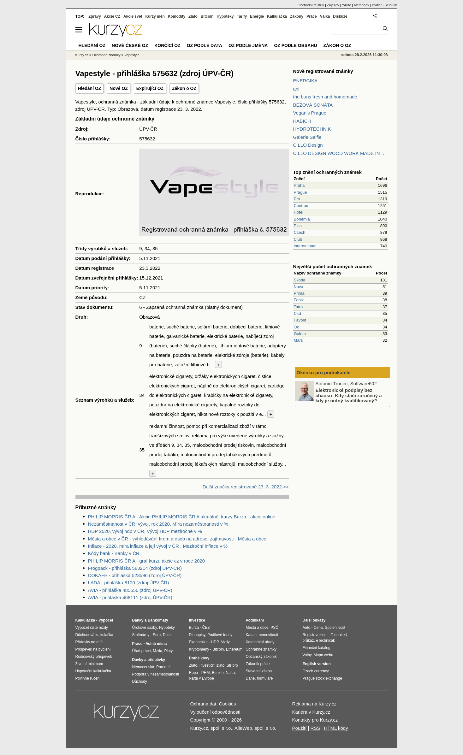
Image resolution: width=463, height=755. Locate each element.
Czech (300, 232)
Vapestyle (131, 55)
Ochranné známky (106, 55)
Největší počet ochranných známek (332, 266)
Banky (138, 620)
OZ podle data (204, 45)
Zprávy (94, 16)
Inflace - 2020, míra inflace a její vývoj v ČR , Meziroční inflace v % (158, 546)
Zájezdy (333, 5)
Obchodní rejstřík (311, 5)
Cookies (227, 703)
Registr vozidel (315, 635)
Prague (300, 192)
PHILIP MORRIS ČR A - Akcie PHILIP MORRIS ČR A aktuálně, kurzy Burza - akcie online (182, 516)
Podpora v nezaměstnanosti (155, 674)
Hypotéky (225, 16)
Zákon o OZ (184, 88)
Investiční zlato (211, 665)
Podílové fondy (219, 635)
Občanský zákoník (261, 656)
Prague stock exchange (322, 678)
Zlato (193, 16)
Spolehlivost (335, 627)
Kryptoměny (199, 649)
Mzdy (225, 642)
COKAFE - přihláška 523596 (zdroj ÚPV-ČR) (135, 575)
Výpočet (105, 620)
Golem (300, 333)
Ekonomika (198, 642)
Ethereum (234, 649)
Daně (250, 678)
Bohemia (302, 219)
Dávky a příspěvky (148, 660)
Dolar (167, 635)
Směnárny (141, 635)
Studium (390, 5)
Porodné (163, 667)
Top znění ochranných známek (327, 172)
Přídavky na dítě (89, 642)
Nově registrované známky (323, 71)
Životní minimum (89, 664)
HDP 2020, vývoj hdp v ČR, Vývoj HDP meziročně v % (145, 531)
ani (296, 88)
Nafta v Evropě (201, 678)
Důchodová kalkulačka (94, 635)
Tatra (298, 306)
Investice (197, 620)
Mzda (157, 651)
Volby (307, 655)
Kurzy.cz (81, 55)
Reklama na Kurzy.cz (314, 703)
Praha (299, 185)
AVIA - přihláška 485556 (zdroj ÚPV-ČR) (130, 590)
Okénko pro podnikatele (324, 372)
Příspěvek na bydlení (93, 649)
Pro (297, 199)
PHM (205, 672)
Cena (318, 627)
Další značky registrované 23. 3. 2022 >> (246, 486)
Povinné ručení (88, 678)
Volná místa (156, 643)
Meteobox (361, 5)
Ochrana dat (203, 703)
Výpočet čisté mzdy (91, 627)
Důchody (139, 681)
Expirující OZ (149, 88)
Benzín (217, 672)
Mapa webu (323, 655)
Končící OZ (167, 45)
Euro (157, 635)
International (305, 246)
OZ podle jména (248, 45)
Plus (298, 225)
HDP (215, 642)
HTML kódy (336, 728)
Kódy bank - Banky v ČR (113, 553)
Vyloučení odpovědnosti (215, 712)
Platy (168, 651)
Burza (194, 627)
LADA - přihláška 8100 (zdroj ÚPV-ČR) (128, 582)
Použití (299, 728)
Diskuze (340, 16)
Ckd (297, 313)
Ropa (193, 672)
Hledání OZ (89, 88)
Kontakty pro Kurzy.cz (315, 720)
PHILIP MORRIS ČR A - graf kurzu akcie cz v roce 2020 (146, 560)
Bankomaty (158, 620)
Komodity (176, 16)
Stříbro (232, 665)
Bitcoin (207, 16)
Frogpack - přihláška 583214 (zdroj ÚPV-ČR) (135, 568)
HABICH (302, 121)
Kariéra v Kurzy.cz (311, 712)
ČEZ (206, 627)
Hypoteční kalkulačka (93, 671)
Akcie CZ (112, 16)
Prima (299, 293)
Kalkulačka (277, 16)
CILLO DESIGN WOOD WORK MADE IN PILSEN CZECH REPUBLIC (340, 153)
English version (317, 664)
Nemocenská (143, 667)
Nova (298, 286)
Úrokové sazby (144, 627)
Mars (298, 340)
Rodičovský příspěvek (93, 656)
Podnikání (255, 620)
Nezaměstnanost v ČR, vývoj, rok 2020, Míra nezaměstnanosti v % (158, 524)
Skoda (300, 280)
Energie (257, 16)
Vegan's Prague (309, 112)
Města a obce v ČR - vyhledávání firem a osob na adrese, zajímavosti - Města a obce (177, 538)
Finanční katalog (316, 648)
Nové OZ (119, 88)
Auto (307, 627)
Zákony (296, 16)
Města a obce (257, 627)
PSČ (274, 627)
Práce (311, 16)
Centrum (302, 205)
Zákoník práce (258, 664)
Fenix (299, 300)
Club (298, 239)
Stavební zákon (259, 671)
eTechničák (325, 640)
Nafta (230, 672)
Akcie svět (132, 16)
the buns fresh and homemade (325, 96)
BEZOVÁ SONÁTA (313, 105)
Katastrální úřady (260, 642)
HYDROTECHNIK (312, 129)
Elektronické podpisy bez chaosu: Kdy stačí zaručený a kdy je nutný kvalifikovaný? (349, 395)
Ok (296, 327)
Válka (325, 16)
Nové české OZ (130, 45)
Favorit (300, 320)
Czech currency (316, 671)
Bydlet (377, 5)
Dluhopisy (197, 635)
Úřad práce (141, 651)
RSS (315, 728)
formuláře (265, 678)
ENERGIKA (305, 80)
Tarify (242, 16)
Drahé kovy (199, 658)
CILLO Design (308, 145)
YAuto (346, 5)
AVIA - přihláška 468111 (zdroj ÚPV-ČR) (130, 597)
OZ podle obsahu (295, 45)
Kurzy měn (154, 16)
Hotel (298, 212)
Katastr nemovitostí (262, 635)
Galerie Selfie (307, 137)
